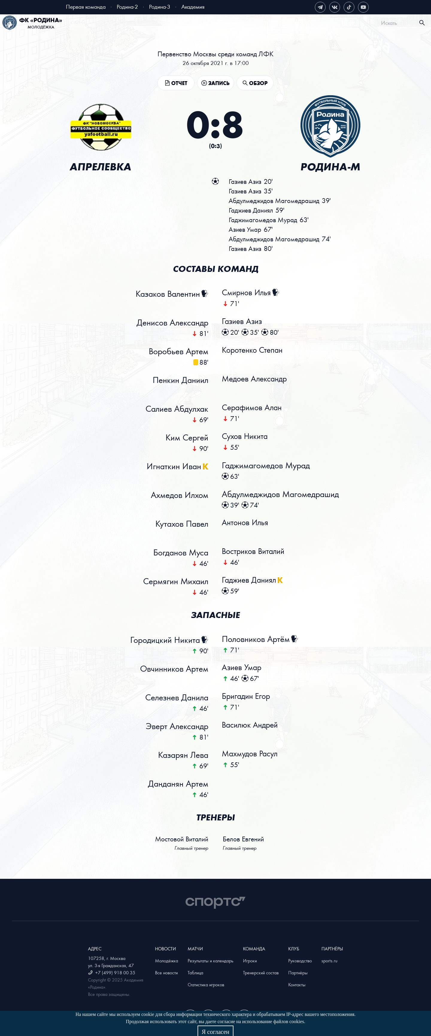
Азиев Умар (244, 668)
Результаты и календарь (210, 961)
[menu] (222, 23)
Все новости (166, 973)
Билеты (107, 23)
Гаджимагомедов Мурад (267, 466)
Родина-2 (127, 6)
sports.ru (329, 961)
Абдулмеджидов (275, 200)
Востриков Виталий (256, 552)
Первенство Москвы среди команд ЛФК (215, 53)
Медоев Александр (257, 379)
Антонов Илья (248, 523)
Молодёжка (166, 961)
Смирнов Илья (249, 293)
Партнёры (298, 973)
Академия (192, 6)
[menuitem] (101, 23)
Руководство (300, 961)
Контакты (297, 984)
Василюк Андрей (253, 725)
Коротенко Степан (255, 351)
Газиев (246, 181)
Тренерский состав (261, 973)
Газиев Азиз (244, 322)
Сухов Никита (247, 437)
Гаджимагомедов (263, 219)
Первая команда (86, 6)
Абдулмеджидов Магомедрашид (281, 494)
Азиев (246, 229)
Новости (157, 23)
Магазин (347, 23)
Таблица (195, 973)
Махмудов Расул (252, 754)
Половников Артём (257, 639)
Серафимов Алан (255, 408)
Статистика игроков (206, 984)
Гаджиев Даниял (252, 580)
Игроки (250, 961)
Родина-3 (159, 6)
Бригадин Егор (249, 697)
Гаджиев (252, 210)
